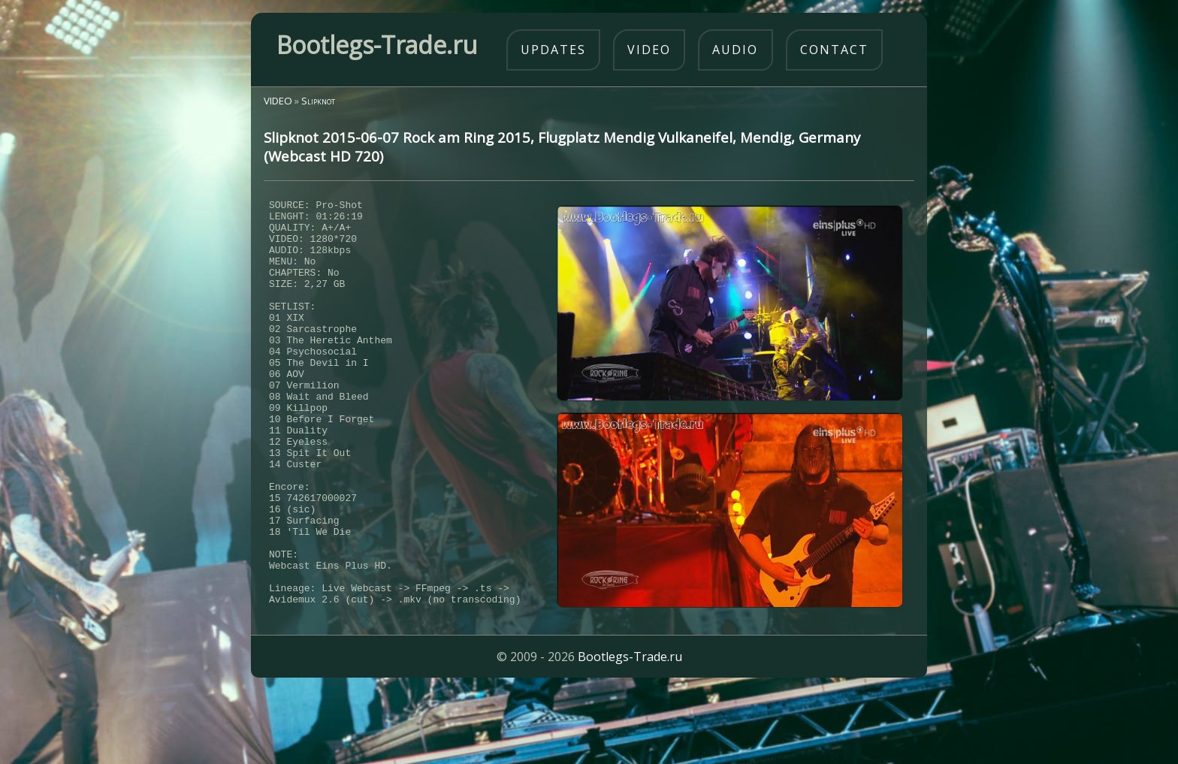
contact (834, 49)
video (649, 49)
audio (735, 49)
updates (553, 49)
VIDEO (278, 100)
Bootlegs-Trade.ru (630, 730)
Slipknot (318, 100)
